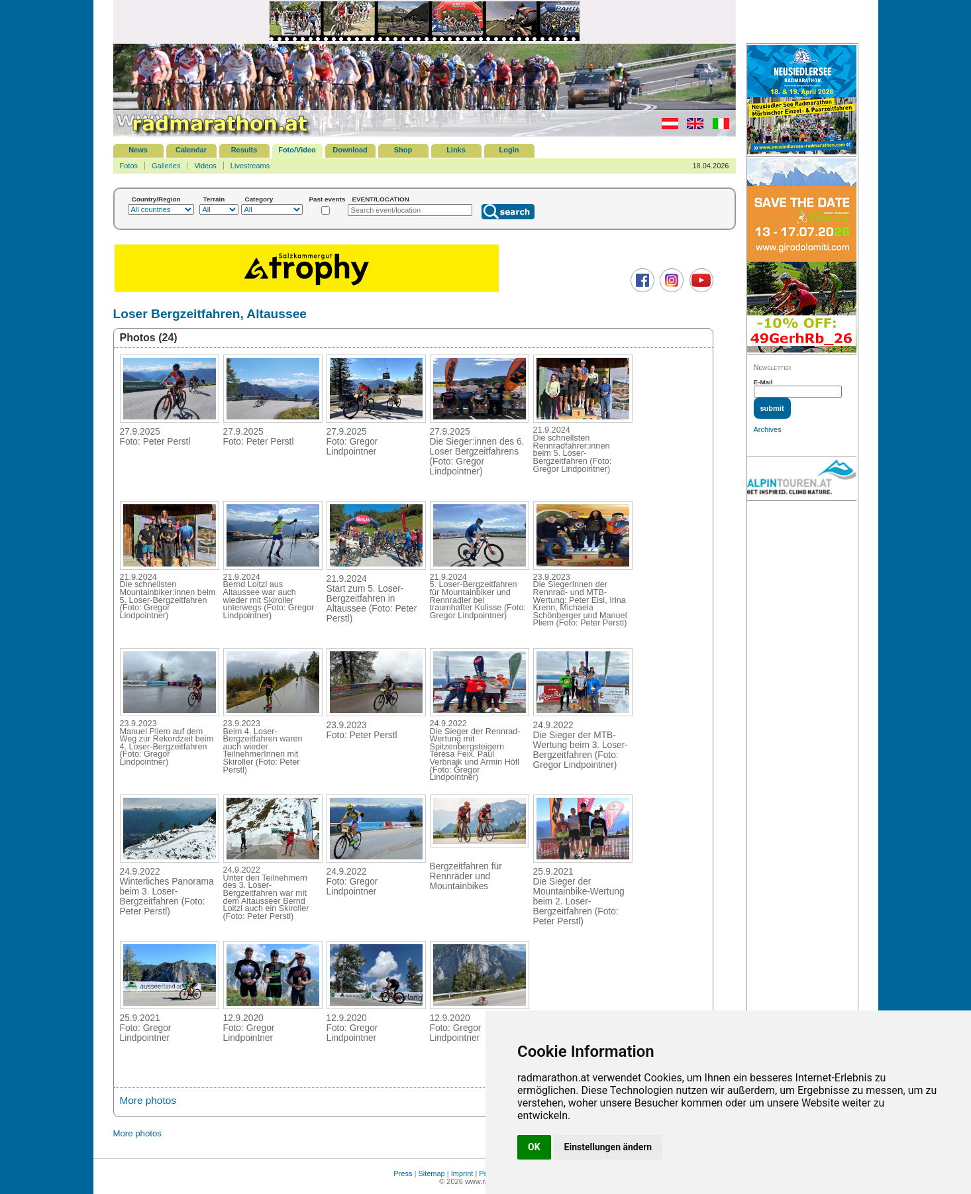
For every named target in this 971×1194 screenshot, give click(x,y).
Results (244, 150)
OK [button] (534, 1147)
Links (456, 150)
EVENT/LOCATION (380, 199)
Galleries (166, 166)
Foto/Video (297, 150)
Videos (205, 166)
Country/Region (156, 199)
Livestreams (250, 166)
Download (350, 150)
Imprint (462, 1173)
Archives (768, 429)
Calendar (191, 150)
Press (402, 1173)
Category (259, 199)
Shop (403, 150)
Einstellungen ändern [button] (608, 1147)
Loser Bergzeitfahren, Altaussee (210, 314)
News (138, 150)
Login (509, 150)
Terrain (214, 199)
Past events (327, 199)
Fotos (129, 166)
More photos (148, 1100)
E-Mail (763, 382)
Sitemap (431, 1173)
